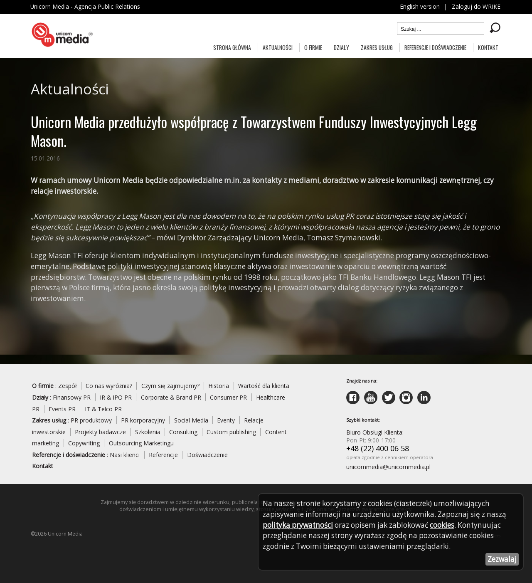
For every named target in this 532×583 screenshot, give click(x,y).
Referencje (163, 457)
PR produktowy (91, 422)
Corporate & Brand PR (172, 399)
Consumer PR (230, 399)
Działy (341, 47)
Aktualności (278, 47)
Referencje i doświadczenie (435, 47)
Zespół (67, 388)
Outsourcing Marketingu (141, 445)
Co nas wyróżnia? (109, 388)
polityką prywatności (298, 525)
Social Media (192, 422)
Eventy (227, 422)
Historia (219, 388)
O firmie (313, 47)
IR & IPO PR (116, 399)
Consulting (184, 434)
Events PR (62, 411)
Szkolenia (147, 434)
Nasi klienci (125, 457)
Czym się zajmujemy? (171, 388)
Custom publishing (231, 434)
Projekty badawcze (100, 434)
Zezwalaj (502, 559)
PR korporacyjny (143, 422)
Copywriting (84, 445)
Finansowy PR (72, 399)
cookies (445, 525)
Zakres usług (377, 47)
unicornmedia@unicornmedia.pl (388, 469)
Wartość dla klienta (265, 388)
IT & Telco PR (103, 411)
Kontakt (488, 47)
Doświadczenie (207, 457)
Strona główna (232, 47)
